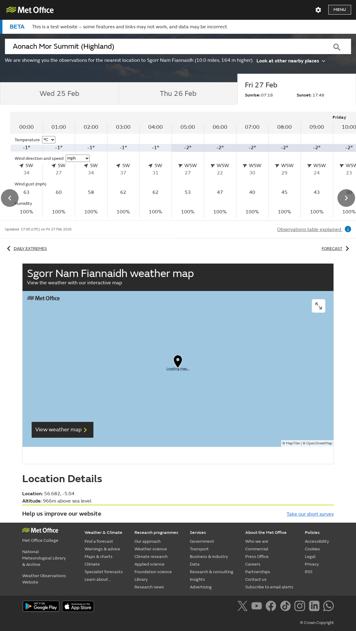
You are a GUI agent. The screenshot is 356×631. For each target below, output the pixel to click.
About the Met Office (266, 532)
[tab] (59, 93)
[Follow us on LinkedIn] (315, 607)
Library (141, 579)
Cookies (312, 549)
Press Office (257, 556)
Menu (339, 9)
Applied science (149, 564)
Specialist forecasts (104, 571)
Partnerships (257, 571)
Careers (252, 564)
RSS (308, 571)
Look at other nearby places (291, 60)
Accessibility (317, 541)
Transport (199, 549)
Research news (149, 587)
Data (195, 564)
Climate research (151, 556)
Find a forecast (99, 541)
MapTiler (293, 443)
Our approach (147, 541)
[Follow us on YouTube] (257, 607)
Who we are (256, 541)
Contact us (256, 579)
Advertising (201, 587)
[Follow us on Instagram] (300, 607)
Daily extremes (26, 249)
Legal (310, 556)
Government (202, 541)
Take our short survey (310, 514)
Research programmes (156, 532)
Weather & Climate (103, 532)
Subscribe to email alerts (269, 587)
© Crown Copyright (317, 622)
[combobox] (163, 46)
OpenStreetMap (319, 443)
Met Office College (40, 540)
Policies (312, 532)
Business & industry (209, 556)
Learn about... (98, 579)
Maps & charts (99, 556)
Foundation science (153, 571)
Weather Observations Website (44, 579)
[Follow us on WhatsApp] (328, 607)
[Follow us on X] (243, 607)
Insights (197, 579)
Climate (92, 564)
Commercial (256, 549)
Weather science (150, 549)
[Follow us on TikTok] (286, 607)
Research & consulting (211, 571)
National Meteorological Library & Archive (44, 558)
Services (198, 532)
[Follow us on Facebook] (272, 607)
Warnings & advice (102, 549)
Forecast (336, 249)
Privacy (312, 564)
